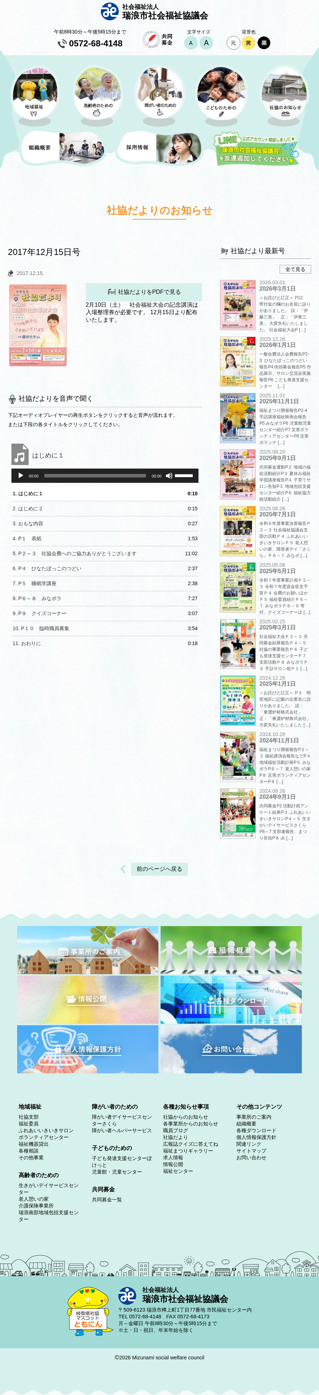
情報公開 (173, 1164)
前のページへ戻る (159, 869)
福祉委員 (29, 1123)
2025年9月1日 (277, 458)
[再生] (20, 475)
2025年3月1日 (277, 627)
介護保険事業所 (36, 1206)
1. (28, 493)
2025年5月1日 (277, 571)
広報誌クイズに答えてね (190, 1144)
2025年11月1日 (279, 401)
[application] (104, 476)
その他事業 (31, 1157)
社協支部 (29, 1117)
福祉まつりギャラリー (188, 1151)
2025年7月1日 (277, 514)
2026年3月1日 (277, 289)
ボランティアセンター (44, 1137)
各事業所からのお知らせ (190, 1123)
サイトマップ (251, 1151)
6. (47, 568)
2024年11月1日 (279, 740)
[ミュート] (169, 475)
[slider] (95, 475)
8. (37, 598)
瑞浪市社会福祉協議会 (170, 11)
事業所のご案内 (253, 1117)
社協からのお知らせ (185, 1117)
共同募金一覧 (107, 1199)
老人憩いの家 (34, 1199)
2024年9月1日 (277, 797)
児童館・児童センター (117, 1172)
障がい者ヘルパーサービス (122, 1130)
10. (41, 628)
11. (27, 643)
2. (28, 508)
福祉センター (178, 1171)
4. (27, 538)
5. (75, 553)
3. (28, 523)
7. (35, 583)
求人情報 (173, 1157)
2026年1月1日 (277, 345)
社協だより (175, 1137)
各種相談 (29, 1151)
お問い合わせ (251, 1157)
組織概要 (246, 1123)
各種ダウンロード (256, 1130)
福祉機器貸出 (34, 1144)
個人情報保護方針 (256, 1137)
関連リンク (248, 1144)
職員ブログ (175, 1130)
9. (40, 613)
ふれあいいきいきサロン (46, 1130)
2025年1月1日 (277, 684)
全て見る (295, 269)
